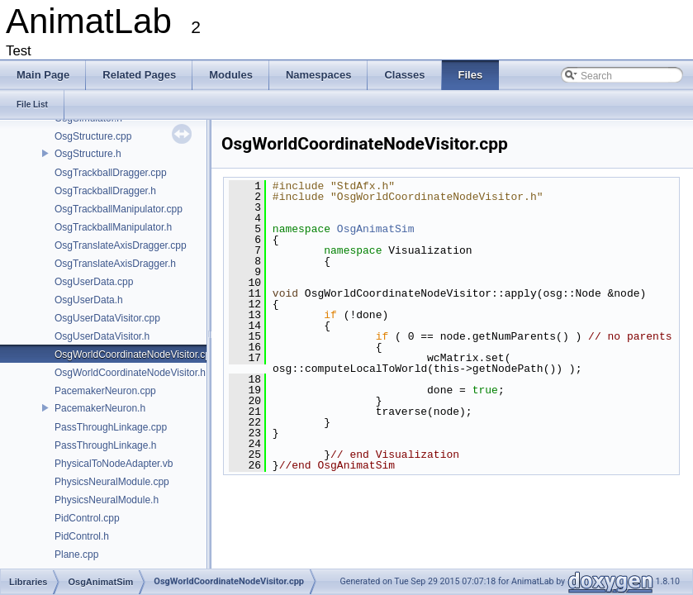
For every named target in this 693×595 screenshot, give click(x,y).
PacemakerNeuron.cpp (105, 391)
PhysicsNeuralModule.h (107, 500)
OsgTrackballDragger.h (105, 191)
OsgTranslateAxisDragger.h (115, 263)
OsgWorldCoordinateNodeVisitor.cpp (135, 354)
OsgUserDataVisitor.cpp (107, 318)
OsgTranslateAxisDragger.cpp (121, 245)
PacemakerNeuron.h (100, 408)
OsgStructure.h (88, 153)
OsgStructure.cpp (93, 136)
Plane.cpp (76, 554)
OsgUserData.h (89, 300)
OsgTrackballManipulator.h (113, 227)
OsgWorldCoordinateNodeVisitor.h (130, 372)
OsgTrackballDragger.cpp (111, 172)
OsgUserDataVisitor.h (102, 336)
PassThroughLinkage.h (105, 445)
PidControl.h (82, 536)
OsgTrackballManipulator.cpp (119, 209)
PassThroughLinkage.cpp (111, 427)
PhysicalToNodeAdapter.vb (114, 463)
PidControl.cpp (87, 518)
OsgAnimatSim (376, 228)
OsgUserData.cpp (94, 282)
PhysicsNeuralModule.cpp (112, 482)
